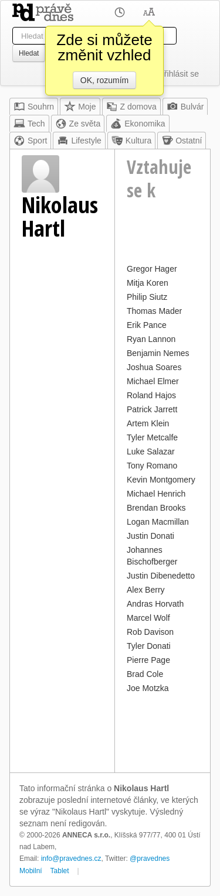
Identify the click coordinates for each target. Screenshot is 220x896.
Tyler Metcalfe (152, 437)
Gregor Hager (152, 268)
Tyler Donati (149, 646)
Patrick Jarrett (152, 409)
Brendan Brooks (156, 507)
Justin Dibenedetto (161, 575)
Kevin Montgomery (161, 479)
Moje (80, 106)
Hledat (29, 53)
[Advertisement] (162, 731)
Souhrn (33, 106)
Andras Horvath (155, 603)
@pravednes (150, 858)
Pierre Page (148, 660)
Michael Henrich (156, 493)
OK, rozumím (104, 80)
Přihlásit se (179, 73)
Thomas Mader (154, 311)
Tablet (59, 871)
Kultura (131, 140)
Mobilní (30, 871)
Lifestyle (79, 140)
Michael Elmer (153, 381)
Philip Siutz (147, 297)
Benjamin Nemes (158, 353)
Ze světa (78, 123)
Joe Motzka (148, 688)
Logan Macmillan (158, 521)
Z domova (131, 106)
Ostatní (181, 140)
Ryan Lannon (151, 339)
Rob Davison (150, 632)
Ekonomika (137, 123)
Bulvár (185, 106)
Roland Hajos (151, 395)
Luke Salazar (151, 451)
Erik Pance (147, 325)
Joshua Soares (154, 367)
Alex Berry (146, 589)
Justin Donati (150, 536)
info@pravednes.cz (71, 858)
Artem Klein (148, 423)
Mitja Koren (147, 283)
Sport (30, 140)
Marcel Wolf (148, 618)
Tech (29, 123)
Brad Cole (145, 674)
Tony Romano (152, 465)
